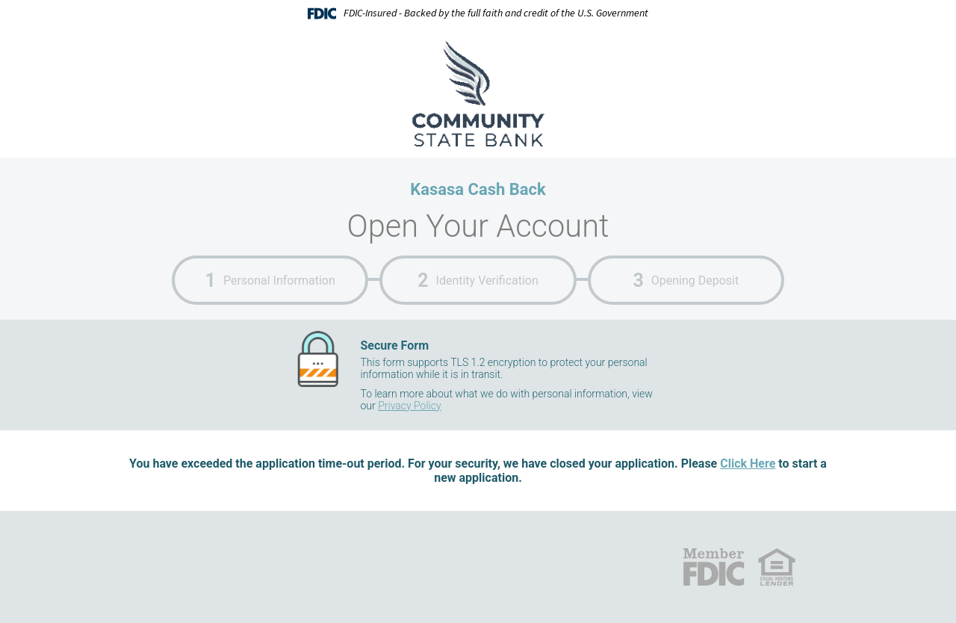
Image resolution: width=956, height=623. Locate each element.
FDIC (713, 567)
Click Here (747, 463)
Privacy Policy (409, 406)
